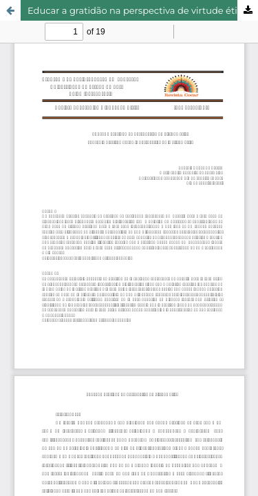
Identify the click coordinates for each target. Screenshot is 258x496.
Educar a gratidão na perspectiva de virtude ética (138, 10)
